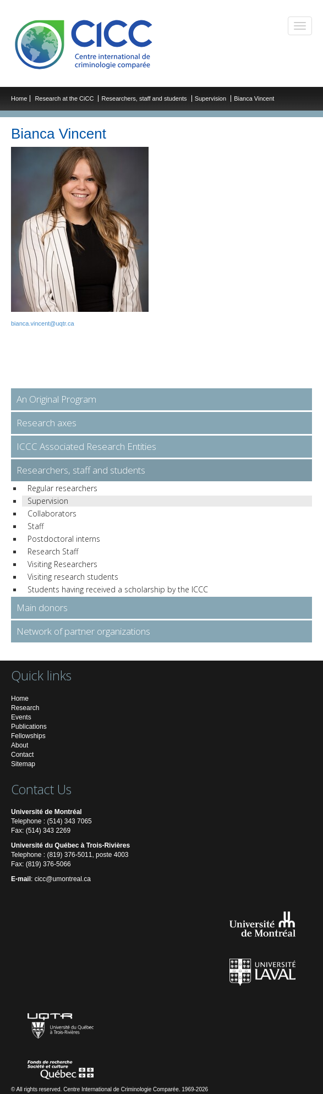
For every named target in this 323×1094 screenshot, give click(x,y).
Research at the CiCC (65, 98)
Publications (29, 726)
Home (19, 98)
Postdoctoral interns (64, 539)
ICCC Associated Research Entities (86, 446)
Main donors (42, 607)
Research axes (46, 422)
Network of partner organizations (83, 631)
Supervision (210, 98)
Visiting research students (73, 576)
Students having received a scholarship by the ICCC (118, 589)
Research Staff (53, 551)
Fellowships (28, 736)
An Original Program (56, 399)
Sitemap (23, 764)
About (19, 745)
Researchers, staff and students (144, 98)
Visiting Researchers (62, 564)
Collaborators (52, 513)
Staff (35, 526)
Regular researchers (62, 488)
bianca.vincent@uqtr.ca (42, 323)
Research (25, 708)
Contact (22, 754)
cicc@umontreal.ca (63, 879)
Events (21, 717)
